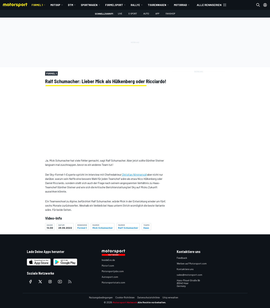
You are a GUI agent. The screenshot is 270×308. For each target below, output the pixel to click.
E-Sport (133, 13)
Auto (146, 13)
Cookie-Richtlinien (125, 297)
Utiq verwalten (170, 297)
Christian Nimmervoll (134, 174)
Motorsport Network (125, 302)
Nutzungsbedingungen (101, 297)
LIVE (120, 13)
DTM (70, 5)
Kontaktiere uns (185, 269)
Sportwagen (89, 5)
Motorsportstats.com (113, 282)
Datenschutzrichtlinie (148, 297)
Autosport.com (110, 276)
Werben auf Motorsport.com (192, 263)
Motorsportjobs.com (113, 271)
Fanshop (170, 13)
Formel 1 (37, 5)
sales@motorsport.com (189, 274)
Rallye (135, 5)
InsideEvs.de (108, 259)
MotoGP (55, 5)
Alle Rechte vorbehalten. (152, 302)
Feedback (182, 257)
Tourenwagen (157, 5)
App (157, 13)
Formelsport (114, 5)
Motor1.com (108, 265)
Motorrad (180, 5)
